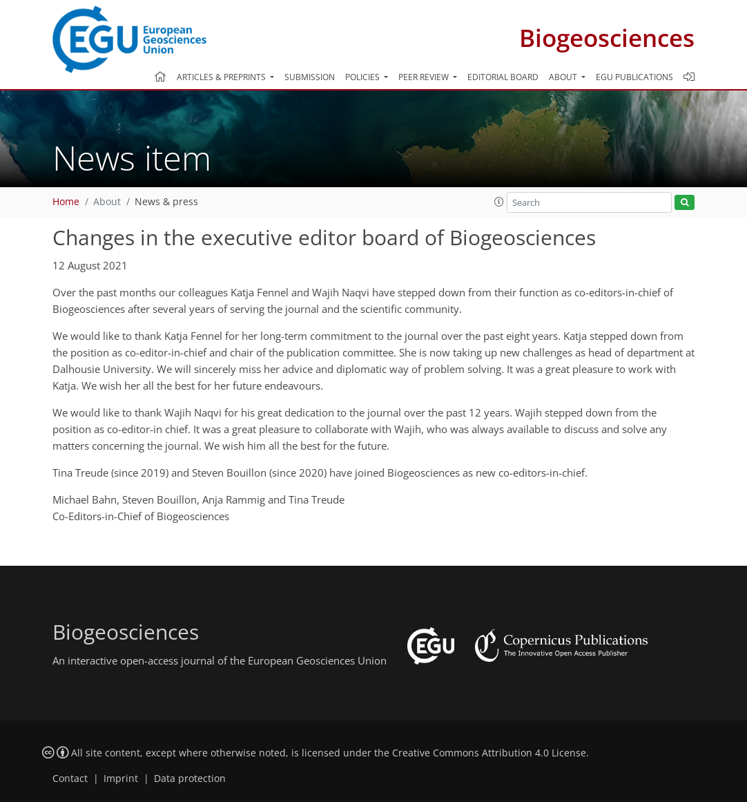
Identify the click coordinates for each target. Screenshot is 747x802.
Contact (70, 778)
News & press (166, 201)
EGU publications (634, 77)
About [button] (564, 77)
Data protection (190, 778)
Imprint (121, 778)
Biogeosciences (607, 37)
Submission (309, 77)
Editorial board (503, 77)
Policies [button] (363, 77)
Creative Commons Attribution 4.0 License (489, 753)
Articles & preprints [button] (222, 77)
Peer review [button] (424, 77)
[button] (499, 201)
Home (65, 201)
